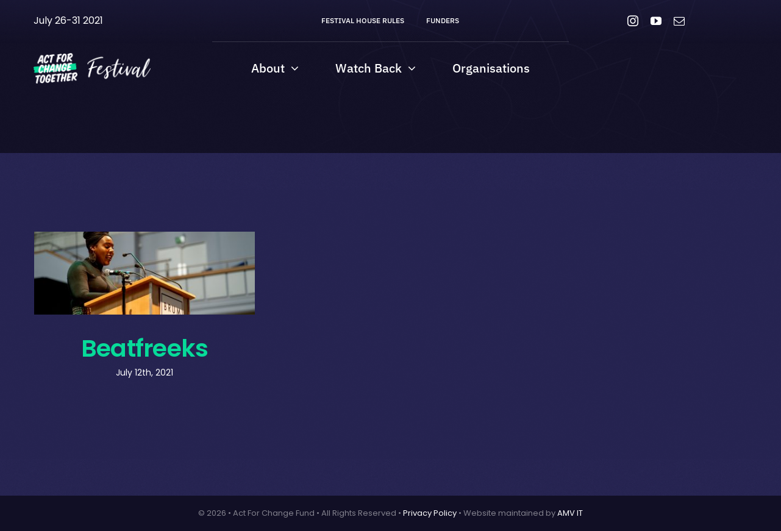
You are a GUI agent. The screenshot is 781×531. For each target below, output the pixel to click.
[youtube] (656, 20)
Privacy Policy (430, 513)
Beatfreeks (144, 348)
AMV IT (570, 513)
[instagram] (632, 20)
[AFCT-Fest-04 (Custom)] (92, 57)
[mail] (679, 20)
